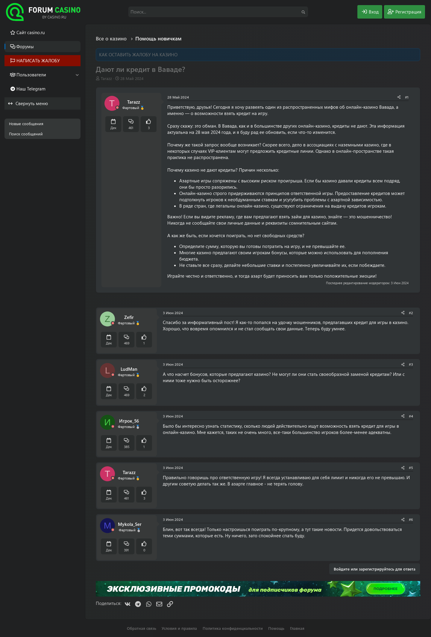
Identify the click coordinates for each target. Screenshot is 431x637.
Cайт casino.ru (30, 32)
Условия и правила (179, 628)
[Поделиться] (399, 97)
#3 (411, 364)
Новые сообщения (26, 123)
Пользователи (31, 75)
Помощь (276, 628)
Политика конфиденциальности (233, 628)
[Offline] (117, 108)
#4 (411, 416)
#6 (411, 519)
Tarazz (106, 78)
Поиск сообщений (26, 133)
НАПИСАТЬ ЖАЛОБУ (38, 60)
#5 (411, 467)
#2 (411, 312)
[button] (77, 74)
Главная (297, 628)
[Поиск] (218, 12)
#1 (407, 97)
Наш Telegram (30, 89)
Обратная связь (141, 628)
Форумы (25, 46)
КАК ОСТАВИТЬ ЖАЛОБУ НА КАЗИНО (138, 55)
